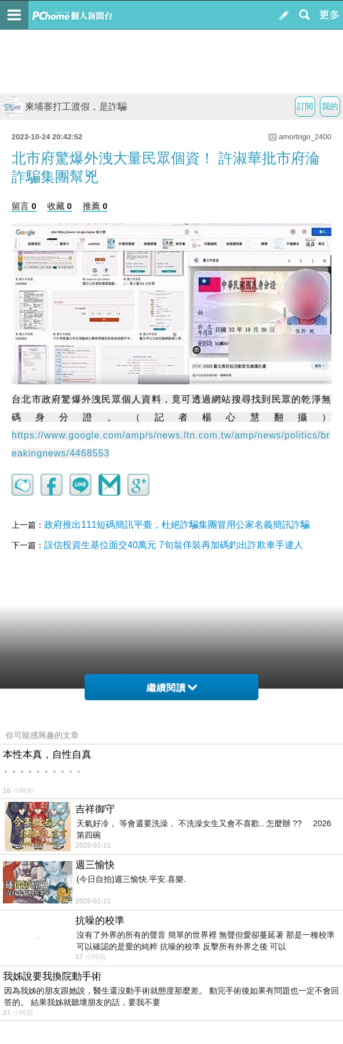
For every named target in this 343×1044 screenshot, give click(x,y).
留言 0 (24, 206)
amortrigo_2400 (305, 136)
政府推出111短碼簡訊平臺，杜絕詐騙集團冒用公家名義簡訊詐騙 (177, 525)
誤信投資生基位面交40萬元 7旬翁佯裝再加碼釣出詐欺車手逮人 (173, 545)
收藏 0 (59, 206)
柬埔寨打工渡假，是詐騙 (65, 106)
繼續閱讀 (172, 687)
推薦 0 (95, 206)
